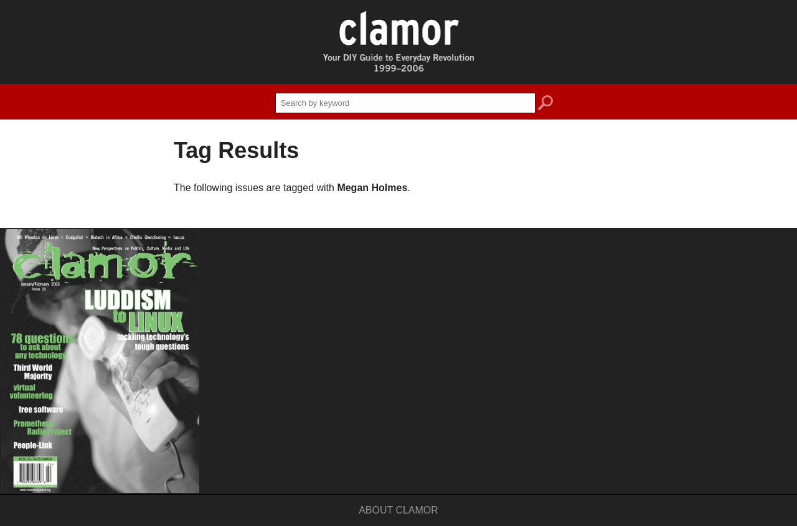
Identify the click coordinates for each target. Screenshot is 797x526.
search (545, 105)
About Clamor (398, 510)
